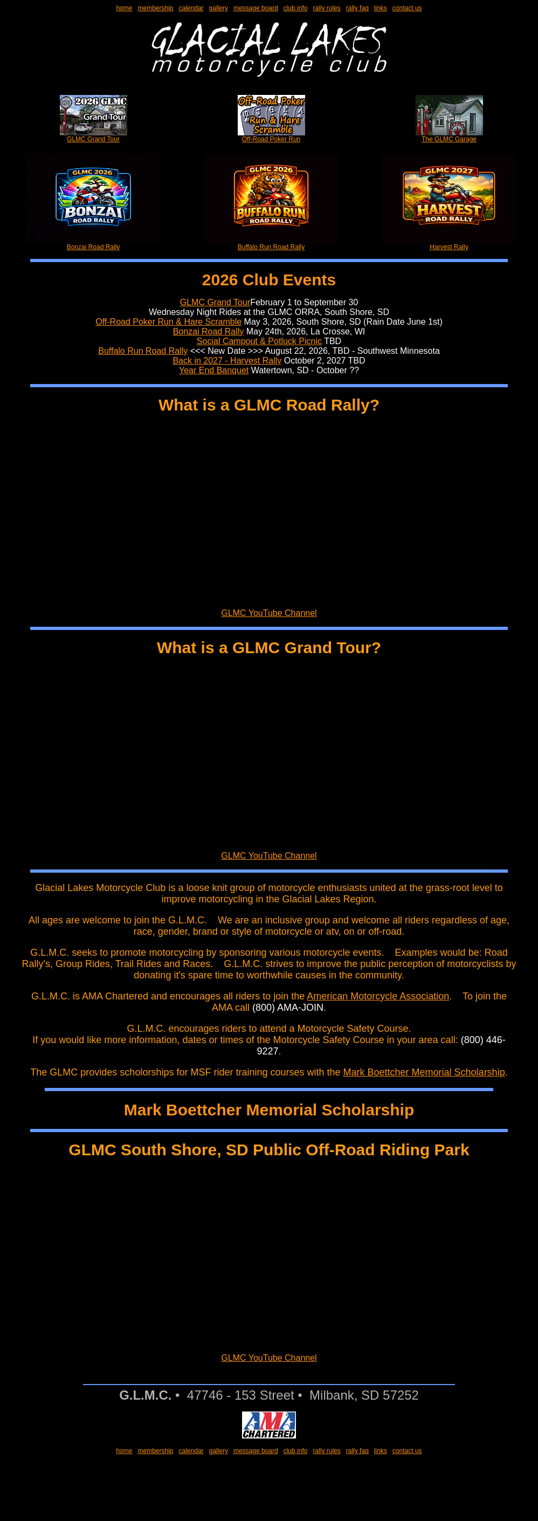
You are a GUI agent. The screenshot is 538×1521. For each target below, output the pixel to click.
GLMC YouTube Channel (268, 613)
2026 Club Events (269, 280)
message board (255, 8)
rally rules (326, 8)
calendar (191, 8)
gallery (218, 8)
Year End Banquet (214, 370)
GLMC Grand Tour (93, 136)
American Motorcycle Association (378, 996)
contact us (407, 8)
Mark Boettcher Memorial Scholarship (424, 1072)
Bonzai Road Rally (93, 244)
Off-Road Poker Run (271, 136)
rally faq (357, 8)
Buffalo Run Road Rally (271, 244)
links (380, 8)
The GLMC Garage (449, 136)
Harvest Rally (449, 244)
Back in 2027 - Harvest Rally (227, 360)
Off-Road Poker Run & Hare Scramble (168, 321)
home (124, 8)
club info (296, 8)
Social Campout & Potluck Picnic (259, 341)
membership (155, 8)
